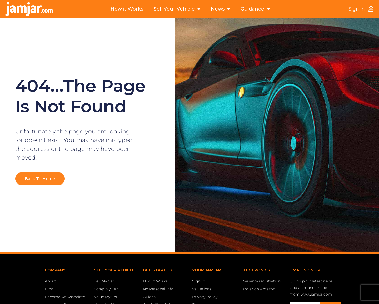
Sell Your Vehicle (177, 9)
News (220, 9)
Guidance (255, 9)
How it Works (127, 9)
